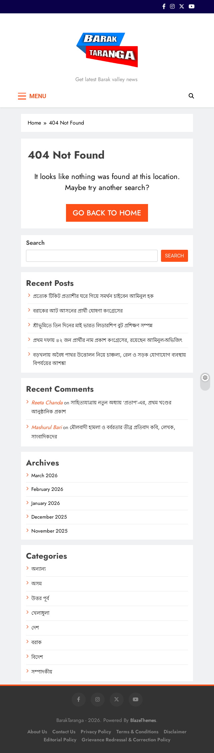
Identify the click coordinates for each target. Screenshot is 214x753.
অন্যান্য (38, 569)
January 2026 (45, 503)
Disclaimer (175, 731)
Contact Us (63, 731)
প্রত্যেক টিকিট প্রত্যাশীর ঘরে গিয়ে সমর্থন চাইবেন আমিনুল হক (93, 296)
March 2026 (44, 475)
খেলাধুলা (40, 613)
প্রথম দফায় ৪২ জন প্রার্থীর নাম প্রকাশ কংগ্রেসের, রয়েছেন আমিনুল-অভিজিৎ (107, 340)
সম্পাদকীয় (41, 672)
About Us (37, 731)
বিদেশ (37, 657)
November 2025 (49, 531)
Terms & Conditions (137, 731)
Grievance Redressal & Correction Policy (126, 739)
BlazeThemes (143, 720)
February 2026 (47, 489)
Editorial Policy (60, 739)
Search (35, 242)
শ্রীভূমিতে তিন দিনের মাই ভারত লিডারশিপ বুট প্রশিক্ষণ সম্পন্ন (93, 325)
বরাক (36, 642)
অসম (36, 583)
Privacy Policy (96, 731)
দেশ (35, 627)
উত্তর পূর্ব (40, 598)
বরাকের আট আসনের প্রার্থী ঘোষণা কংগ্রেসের (78, 311)
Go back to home (107, 212)
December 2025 (49, 517)
